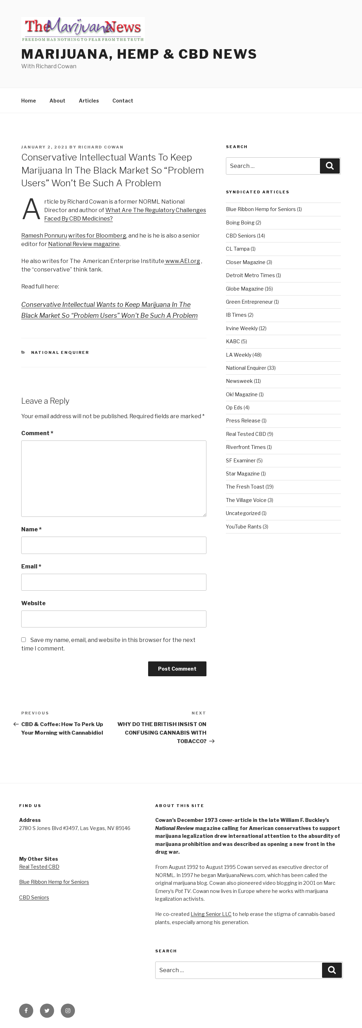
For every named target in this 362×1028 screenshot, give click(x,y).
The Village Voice (246, 500)
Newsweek (239, 381)
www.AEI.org (182, 261)
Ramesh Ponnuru (44, 235)
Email (31, 566)
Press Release (243, 420)
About (57, 101)
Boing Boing (240, 223)
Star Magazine (243, 474)
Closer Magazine (245, 262)
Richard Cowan (101, 147)
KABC (233, 341)
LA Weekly (238, 355)
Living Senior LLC (211, 914)
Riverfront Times (246, 447)
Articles (89, 101)
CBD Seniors (241, 236)
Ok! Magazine (242, 394)
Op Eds (234, 407)
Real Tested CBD (246, 434)
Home (28, 101)
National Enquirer (60, 352)
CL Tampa (238, 249)
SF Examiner (241, 460)
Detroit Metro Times (250, 275)
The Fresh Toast (245, 487)
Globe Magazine (245, 289)
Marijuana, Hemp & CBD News (139, 54)
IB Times (236, 315)
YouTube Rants (244, 527)
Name (31, 529)
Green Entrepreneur (249, 302)
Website (33, 603)
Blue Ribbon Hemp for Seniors (261, 209)
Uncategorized (243, 513)
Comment (37, 433)
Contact (122, 101)
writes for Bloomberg (97, 235)
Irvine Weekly (242, 328)
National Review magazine (83, 244)
